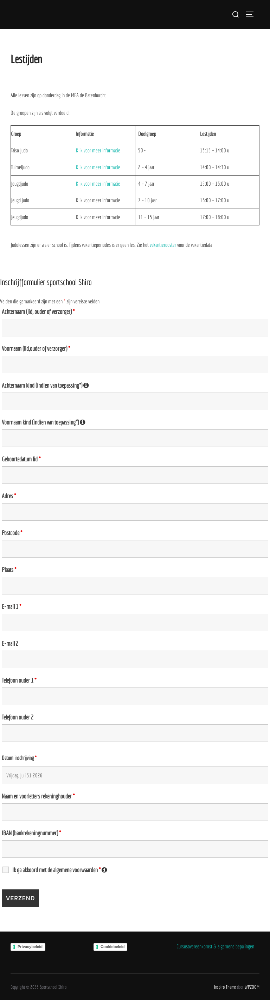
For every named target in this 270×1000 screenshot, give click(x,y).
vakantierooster (163, 245)
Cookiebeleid (112, 947)
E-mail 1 (11, 606)
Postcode (12, 533)
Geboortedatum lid (21, 459)
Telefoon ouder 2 (17, 717)
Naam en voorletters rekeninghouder (38, 796)
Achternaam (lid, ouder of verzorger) (38, 311)
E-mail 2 (10, 643)
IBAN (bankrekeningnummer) (31, 833)
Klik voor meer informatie (98, 150)
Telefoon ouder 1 (19, 680)
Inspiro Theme (225, 987)
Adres (9, 496)
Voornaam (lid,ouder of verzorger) (36, 348)
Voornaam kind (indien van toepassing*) (135, 422)
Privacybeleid (30, 947)
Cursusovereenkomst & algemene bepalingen (215, 946)
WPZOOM (252, 987)
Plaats (9, 569)
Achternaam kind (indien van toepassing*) (135, 385)
